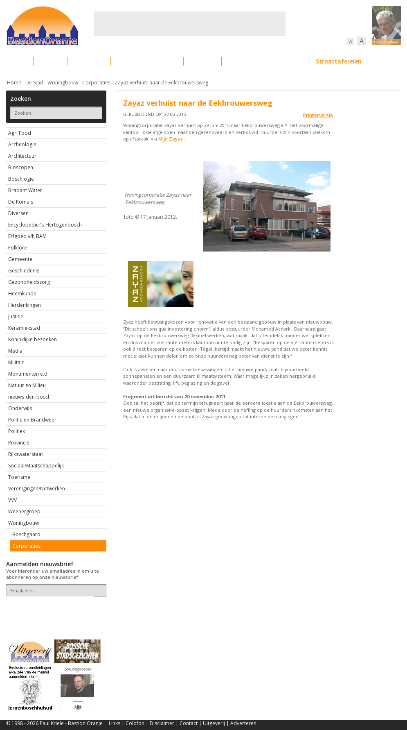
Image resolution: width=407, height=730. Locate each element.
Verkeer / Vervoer (251, 61)
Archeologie (22, 144)
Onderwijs (20, 408)
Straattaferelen (339, 61)
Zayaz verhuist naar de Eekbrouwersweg (161, 82)
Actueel (16, 61)
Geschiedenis (23, 270)
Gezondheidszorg (29, 282)
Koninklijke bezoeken (32, 339)
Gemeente (20, 259)
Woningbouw (62, 82)
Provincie (18, 442)
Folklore (17, 247)
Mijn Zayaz (170, 139)
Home (14, 82)
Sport (296, 61)
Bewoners (130, 61)
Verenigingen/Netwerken (36, 488)
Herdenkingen (24, 305)
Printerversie (318, 115)
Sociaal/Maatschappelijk (36, 465)
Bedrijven (202, 61)
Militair (16, 362)
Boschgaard (26, 534)
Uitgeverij (214, 723)
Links (114, 723)
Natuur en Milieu (27, 385)
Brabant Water (25, 190)
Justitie (15, 316)
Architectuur (22, 155)
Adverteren (243, 723)
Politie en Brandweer (32, 419)
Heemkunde (22, 293)
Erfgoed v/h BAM (27, 236)
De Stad (34, 82)
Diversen (18, 213)
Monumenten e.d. (28, 373)
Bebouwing (89, 61)
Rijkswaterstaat (25, 454)
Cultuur (167, 61)
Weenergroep (24, 511)
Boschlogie (21, 178)
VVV (12, 499)
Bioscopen (20, 167)
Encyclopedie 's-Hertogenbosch (45, 224)
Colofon (135, 723)
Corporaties (96, 82)
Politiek (16, 431)
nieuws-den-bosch (29, 396)
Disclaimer (162, 723)
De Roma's (20, 201)
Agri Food (19, 132)
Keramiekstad (24, 327)
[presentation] (54, 611)
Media (15, 350)
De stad (50, 61)
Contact (189, 723)
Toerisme (19, 477)
